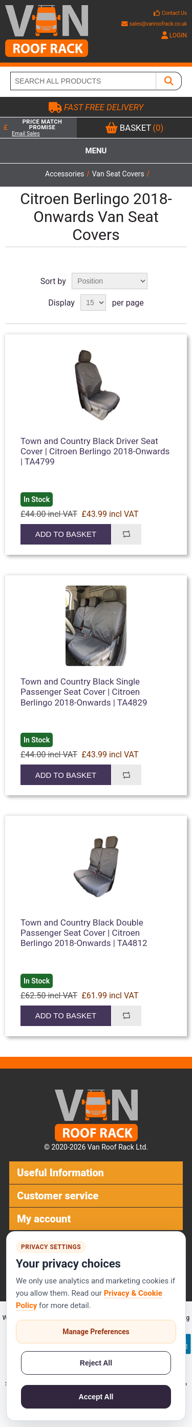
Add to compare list (126, 534)
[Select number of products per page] (93, 302)
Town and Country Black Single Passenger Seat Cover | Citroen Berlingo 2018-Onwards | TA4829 (83, 692)
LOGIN (174, 35)
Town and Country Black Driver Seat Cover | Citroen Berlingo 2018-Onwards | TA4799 (94, 451)
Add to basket (65, 534)
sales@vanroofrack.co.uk (154, 24)
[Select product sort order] (109, 281)
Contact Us (174, 13)
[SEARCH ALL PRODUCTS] (83, 81)
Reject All (96, 1363)
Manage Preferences (96, 1332)
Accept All (96, 1397)
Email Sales (26, 133)
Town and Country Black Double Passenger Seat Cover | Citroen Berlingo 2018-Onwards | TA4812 (83, 933)
